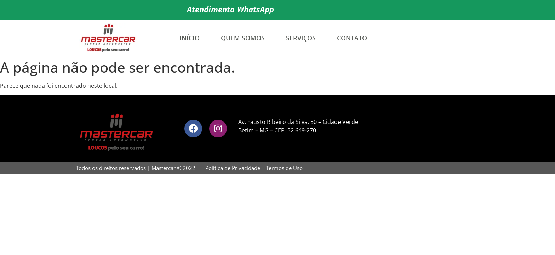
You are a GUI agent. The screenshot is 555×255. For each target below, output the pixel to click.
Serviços (301, 38)
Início (189, 38)
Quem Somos (243, 38)
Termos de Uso (284, 167)
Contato (352, 38)
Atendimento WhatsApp (230, 9)
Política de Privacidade (232, 167)
